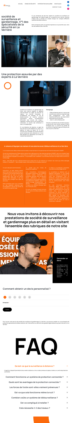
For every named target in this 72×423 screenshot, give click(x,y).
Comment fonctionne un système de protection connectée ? (34, 377)
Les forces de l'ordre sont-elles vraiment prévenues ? (34, 387)
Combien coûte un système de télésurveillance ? (34, 397)
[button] (36, 366)
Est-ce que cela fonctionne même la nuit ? (35, 392)
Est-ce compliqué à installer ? (35, 403)
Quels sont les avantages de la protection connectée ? (34, 382)
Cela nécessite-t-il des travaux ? (34, 408)
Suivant (7, 309)
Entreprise (6, 302)
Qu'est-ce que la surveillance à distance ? (34, 366)
